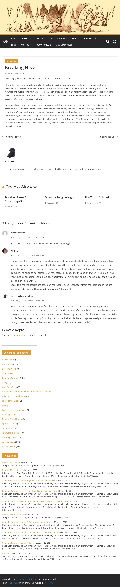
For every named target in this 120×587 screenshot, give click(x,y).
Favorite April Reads (11, 462)
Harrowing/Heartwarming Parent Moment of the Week (27, 391)
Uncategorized (9, 437)
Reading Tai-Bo (108, 136)
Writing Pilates (11, 136)
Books (24, 38)
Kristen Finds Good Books (14, 396)
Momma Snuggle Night (59, 197)
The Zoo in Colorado (98, 197)
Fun (74, 38)
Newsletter (90, 38)
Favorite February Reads (13, 514)
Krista (14, 250)
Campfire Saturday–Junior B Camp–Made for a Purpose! (28, 522)
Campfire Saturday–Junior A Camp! (18, 543)
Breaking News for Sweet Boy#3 (17, 199)
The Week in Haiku (10, 433)
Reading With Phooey (12, 419)
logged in (20, 335)
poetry (5, 405)
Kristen (61, 38)
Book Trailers (43, 45)
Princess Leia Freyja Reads (14, 410)
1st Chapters (42, 38)
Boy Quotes (7, 364)
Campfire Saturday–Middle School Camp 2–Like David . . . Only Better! (34, 501)
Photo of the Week (10, 401)
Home (14, 38)
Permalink (39, 238)
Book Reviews (8, 359)
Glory (4, 382)
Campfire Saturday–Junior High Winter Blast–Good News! (28, 480)
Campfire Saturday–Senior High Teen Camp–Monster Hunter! (30, 491)
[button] (29, 38)
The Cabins (7, 428)
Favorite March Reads (12, 470)
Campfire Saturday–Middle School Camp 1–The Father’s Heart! (31, 532)
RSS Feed (11, 455)
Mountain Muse (64, 45)
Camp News (7, 373)
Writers (25, 45)
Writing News (8, 442)
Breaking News (11, 61)
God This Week (9, 387)
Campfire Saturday (11, 378)
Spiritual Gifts (8, 423)
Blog (13, 45)
